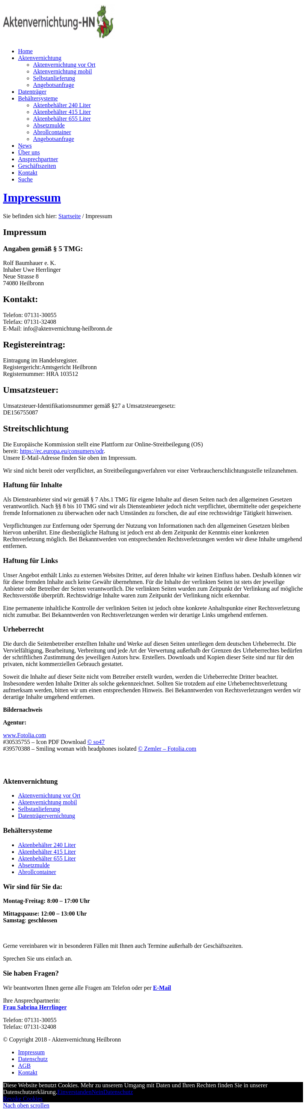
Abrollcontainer (37, 872)
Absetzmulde (34, 865)
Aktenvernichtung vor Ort (49, 795)
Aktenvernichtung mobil (47, 802)
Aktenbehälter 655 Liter (47, 858)
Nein (97, 1092)
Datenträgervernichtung (46, 816)
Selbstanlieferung (39, 809)
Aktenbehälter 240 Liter (47, 845)
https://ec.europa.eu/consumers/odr (62, 451)
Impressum (32, 197)
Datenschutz (118, 1092)
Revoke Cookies (22, 1099)
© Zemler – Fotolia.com (167, 748)
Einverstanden (74, 1092)
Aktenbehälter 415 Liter (47, 852)
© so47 (95, 742)
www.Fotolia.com (24, 735)
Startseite (70, 216)
